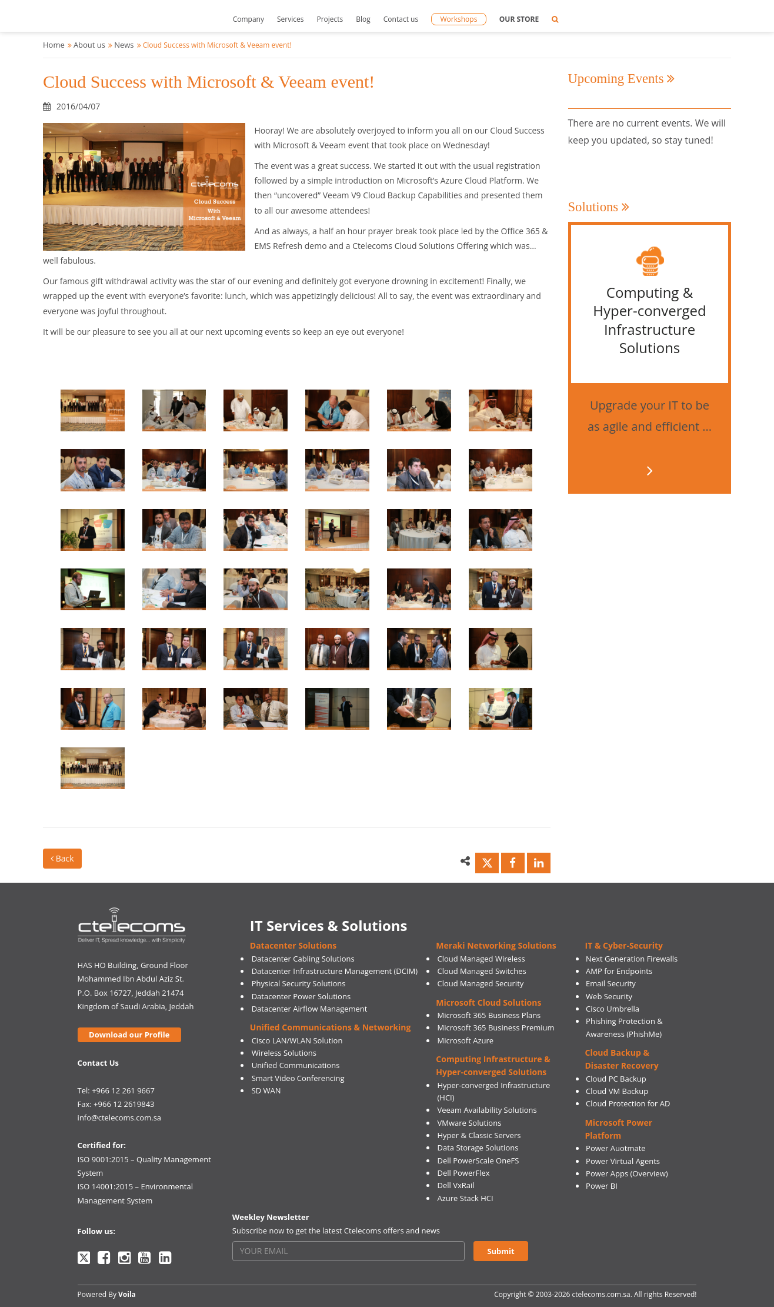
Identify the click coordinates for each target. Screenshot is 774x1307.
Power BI (602, 1185)
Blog (363, 19)
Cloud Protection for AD (628, 1103)
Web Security (609, 996)
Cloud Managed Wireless (481, 958)
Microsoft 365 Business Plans (489, 1015)
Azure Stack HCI (465, 1198)
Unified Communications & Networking (330, 1027)
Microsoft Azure (466, 1040)
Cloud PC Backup (616, 1078)
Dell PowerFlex (464, 1173)
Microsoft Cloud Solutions (488, 1002)
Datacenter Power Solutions (301, 996)
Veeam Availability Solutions (487, 1110)
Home (54, 44)
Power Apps (607, 1173)
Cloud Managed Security (481, 983)
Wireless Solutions (284, 1052)
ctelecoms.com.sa (601, 1294)
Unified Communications (296, 1065)
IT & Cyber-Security (624, 945)
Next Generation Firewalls (632, 958)
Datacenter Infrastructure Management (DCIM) (335, 971)
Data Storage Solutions (478, 1147)
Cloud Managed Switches (482, 971)
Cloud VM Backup (617, 1091)
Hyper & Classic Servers (479, 1135)
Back (62, 858)
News (124, 44)
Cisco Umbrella (612, 1008)
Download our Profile (129, 1034)
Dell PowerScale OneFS (478, 1160)
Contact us (400, 19)
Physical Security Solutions (299, 983)
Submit (500, 1251)
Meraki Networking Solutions (496, 945)
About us (89, 44)
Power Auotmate (616, 1148)
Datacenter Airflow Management (310, 1008)
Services (290, 19)
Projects (329, 19)
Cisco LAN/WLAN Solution (297, 1040)
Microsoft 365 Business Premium (496, 1027)
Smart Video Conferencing (298, 1078)
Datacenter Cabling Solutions (303, 958)
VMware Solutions (470, 1123)
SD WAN (266, 1090)
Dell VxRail (456, 1185)
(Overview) (649, 1173)
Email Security (611, 983)
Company (248, 19)
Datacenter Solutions (293, 945)
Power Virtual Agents (623, 1161)
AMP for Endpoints (619, 971)
